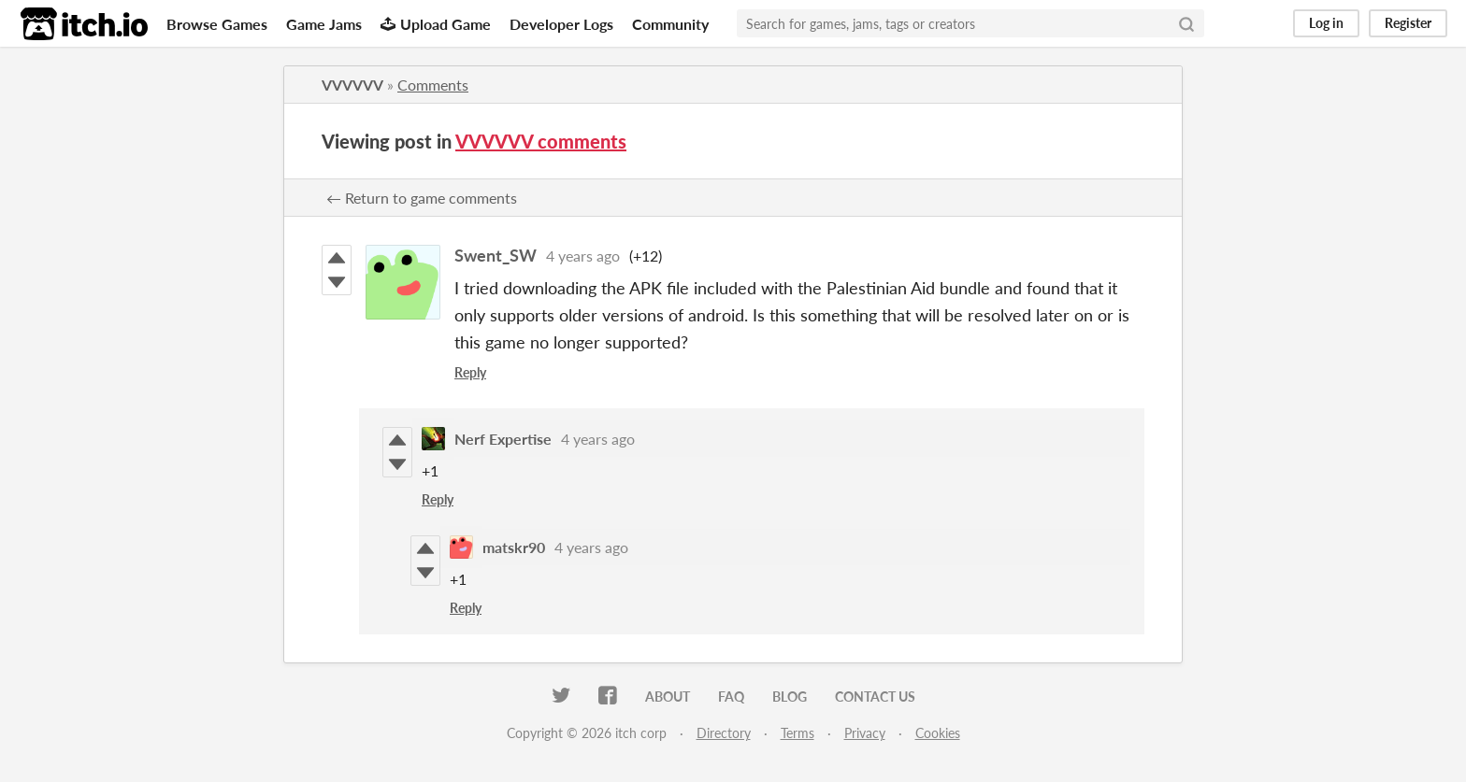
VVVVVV (352, 84)
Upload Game (436, 24)
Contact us (875, 696)
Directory (724, 733)
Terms (797, 733)
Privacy (864, 733)
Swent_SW (495, 255)
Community (670, 24)
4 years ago (583, 255)
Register (1408, 23)
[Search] (1186, 23)
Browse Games (216, 24)
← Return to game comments (421, 197)
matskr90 (513, 547)
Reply (470, 372)
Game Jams (324, 24)
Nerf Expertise (503, 439)
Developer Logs (561, 24)
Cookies (937, 733)
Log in (1326, 23)
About (667, 696)
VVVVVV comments (540, 141)
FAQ (731, 696)
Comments (432, 84)
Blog (789, 696)
